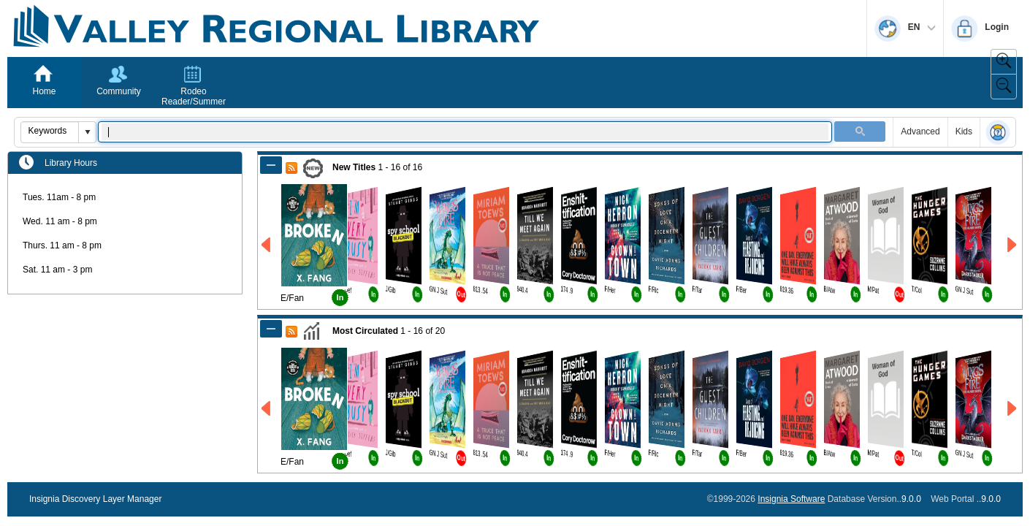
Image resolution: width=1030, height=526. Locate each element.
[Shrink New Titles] (271, 165)
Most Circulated (365, 331)
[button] (87, 132)
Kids (963, 131)
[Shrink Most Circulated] (271, 329)
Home (44, 91)
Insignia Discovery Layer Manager (95, 499)
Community (118, 91)
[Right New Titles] (1012, 245)
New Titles (353, 167)
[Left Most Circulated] (267, 409)
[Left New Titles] (267, 245)
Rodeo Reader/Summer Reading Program (193, 101)
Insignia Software (791, 499)
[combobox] (50, 131)
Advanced (920, 131)
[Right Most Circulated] (1012, 409)
